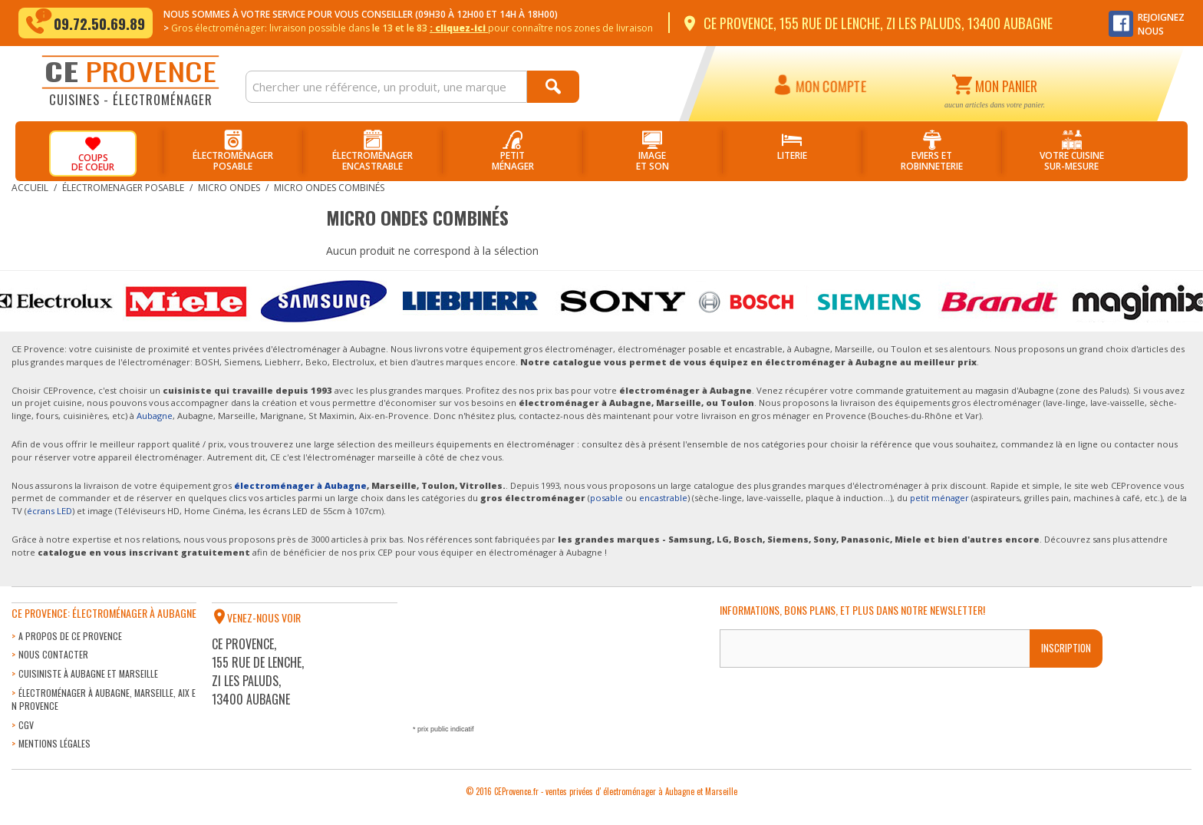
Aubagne (155, 415)
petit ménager (939, 497)
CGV (26, 724)
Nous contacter (53, 654)
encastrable (663, 497)
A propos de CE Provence (70, 635)
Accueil (30, 187)
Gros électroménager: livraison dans (412, 28)
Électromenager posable (123, 187)
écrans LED (49, 510)
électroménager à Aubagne (300, 485)
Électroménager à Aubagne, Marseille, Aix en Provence (104, 699)
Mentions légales (54, 743)
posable (606, 497)
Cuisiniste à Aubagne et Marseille (88, 673)
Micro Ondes (229, 187)
